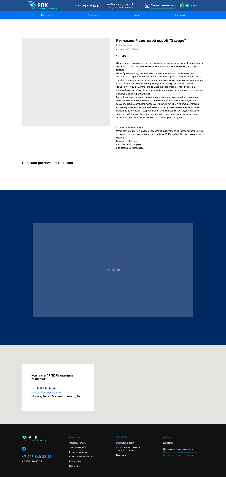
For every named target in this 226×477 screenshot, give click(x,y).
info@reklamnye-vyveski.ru (122, 4)
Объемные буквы (77, 443)
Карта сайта (75, 461)
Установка (92, 15)
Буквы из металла (78, 452)
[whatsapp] (24, 449)
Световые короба (77, 447)
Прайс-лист (75, 466)
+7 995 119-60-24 (32, 461)
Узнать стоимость (162, 5)
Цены (136, 15)
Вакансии (121, 455)
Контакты (180, 15)
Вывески (46, 15)
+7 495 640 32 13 (89, 5)
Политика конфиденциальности (178, 449)
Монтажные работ (125, 443)
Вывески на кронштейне (81, 456)
